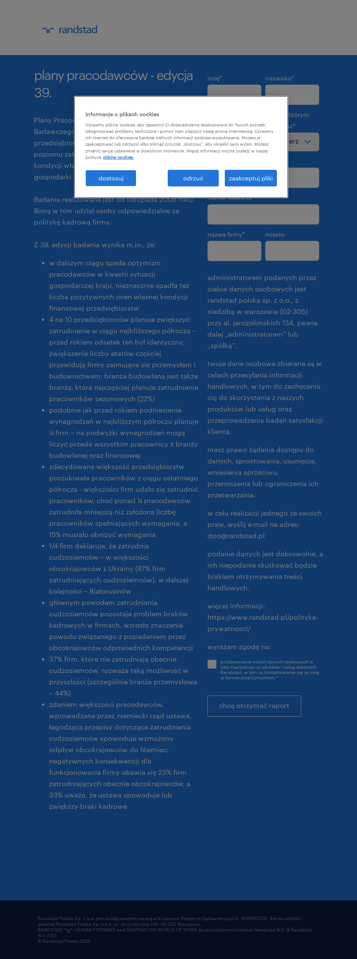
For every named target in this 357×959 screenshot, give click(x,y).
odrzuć (193, 178)
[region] (181, 147)
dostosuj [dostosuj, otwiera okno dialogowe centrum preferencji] (111, 178)
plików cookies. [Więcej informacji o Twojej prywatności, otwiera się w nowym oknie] (118, 157)
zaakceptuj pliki (251, 178)
